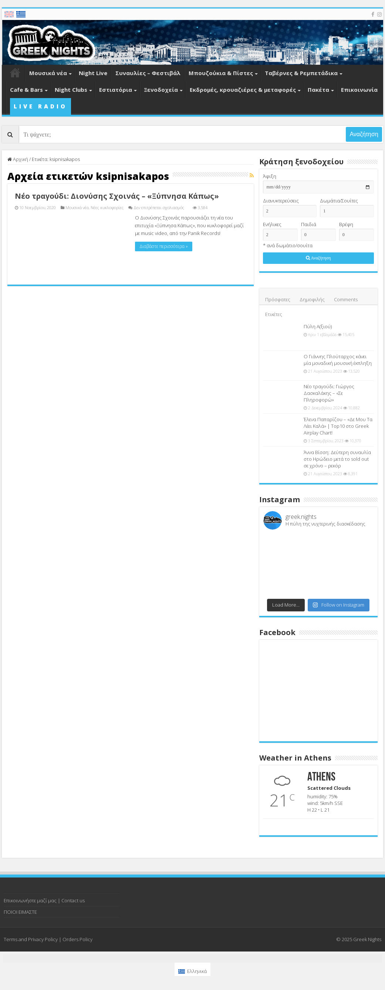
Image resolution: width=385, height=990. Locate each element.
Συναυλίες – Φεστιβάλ (147, 73)
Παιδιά (308, 224)
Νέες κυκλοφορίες (107, 207)
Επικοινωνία (359, 89)
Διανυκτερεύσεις (281, 200)
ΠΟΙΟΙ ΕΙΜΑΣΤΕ (20, 912)
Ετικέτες (273, 314)
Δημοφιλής (312, 299)
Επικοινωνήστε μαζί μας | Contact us (44, 900)
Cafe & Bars (26, 89)
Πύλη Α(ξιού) (318, 326)
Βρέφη (346, 224)
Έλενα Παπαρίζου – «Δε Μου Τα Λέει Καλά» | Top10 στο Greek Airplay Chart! (338, 426)
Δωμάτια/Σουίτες (339, 200)
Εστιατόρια (115, 89)
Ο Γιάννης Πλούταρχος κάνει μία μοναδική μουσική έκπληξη (338, 359)
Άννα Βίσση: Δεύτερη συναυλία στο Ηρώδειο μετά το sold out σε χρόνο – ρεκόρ (337, 459)
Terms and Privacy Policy (31, 939)
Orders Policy (77, 939)
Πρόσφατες (277, 299)
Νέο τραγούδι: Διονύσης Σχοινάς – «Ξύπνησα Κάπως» (117, 196)
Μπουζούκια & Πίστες (221, 73)
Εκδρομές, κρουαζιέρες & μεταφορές (243, 89)
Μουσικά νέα (48, 73)
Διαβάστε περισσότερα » (163, 246)
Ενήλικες (272, 224)
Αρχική (17, 159)
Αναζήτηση (363, 134)
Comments (346, 299)
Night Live (93, 73)
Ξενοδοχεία (161, 89)
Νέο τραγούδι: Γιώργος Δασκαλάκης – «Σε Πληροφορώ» (329, 393)
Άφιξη (269, 176)
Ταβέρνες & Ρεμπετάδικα (301, 73)
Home (15, 73)
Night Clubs (71, 89)
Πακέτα (318, 89)
